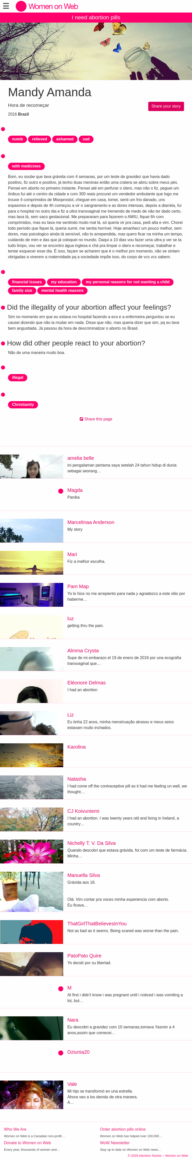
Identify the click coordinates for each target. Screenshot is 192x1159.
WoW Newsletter (115, 1143)
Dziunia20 (78, 1052)
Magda (74, 490)
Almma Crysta (83, 650)
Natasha (76, 779)
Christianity (23, 404)
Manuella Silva (83, 875)
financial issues (27, 282)
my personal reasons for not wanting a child (128, 282)
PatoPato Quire (84, 955)
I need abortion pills (96, 17)
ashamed (65, 139)
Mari (72, 554)
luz (70, 618)
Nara (72, 1020)
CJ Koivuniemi (83, 811)
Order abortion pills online (123, 1129)
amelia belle (80, 458)
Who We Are (15, 1129)
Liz (70, 715)
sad (86, 139)
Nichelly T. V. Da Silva (91, 843)
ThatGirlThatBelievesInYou (96, 923)
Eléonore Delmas (86, 682)
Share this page (96, 419)
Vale (72, 1084)
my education (64, 282)
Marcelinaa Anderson (90, 522)
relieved (39, 139)
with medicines (26, 166)
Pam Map (78, 586)
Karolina (76, 747)
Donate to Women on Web (27, 1143)
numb (17, 139)
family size (22, 290)
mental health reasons (62, 290)
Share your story (166, 106)
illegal (17, 377)
